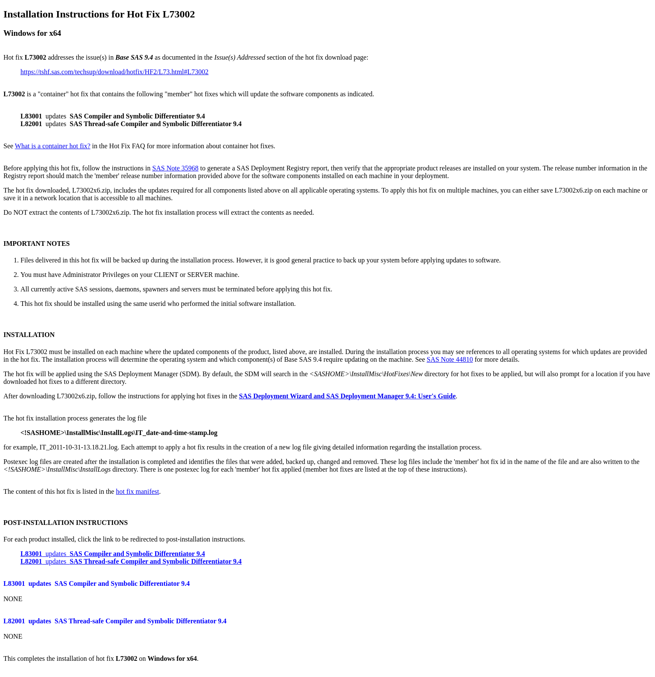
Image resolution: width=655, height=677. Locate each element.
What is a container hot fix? (52, 146)
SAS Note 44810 (450, 359)
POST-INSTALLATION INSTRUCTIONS (65, 522)
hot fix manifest (137, 491)
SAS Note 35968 (175, 168)
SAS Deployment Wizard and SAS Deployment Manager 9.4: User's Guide (347, 396)
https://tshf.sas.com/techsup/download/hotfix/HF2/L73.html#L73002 (114, 71)
